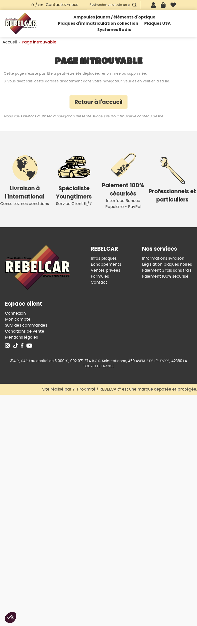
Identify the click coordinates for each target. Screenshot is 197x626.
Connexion (15, 313)
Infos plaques (104, 258)
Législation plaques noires (167, 264)
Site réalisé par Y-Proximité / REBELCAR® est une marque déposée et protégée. (119, 389)
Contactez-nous (62, 4)
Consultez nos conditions (24, 179)
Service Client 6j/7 (73, 179)
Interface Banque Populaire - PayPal (123, 179)
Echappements (106, 264)
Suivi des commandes (26, 325)
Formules (100, 276)
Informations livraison (163, 258)
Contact (99, 282)
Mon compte (17, 319)
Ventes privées (105, 270)
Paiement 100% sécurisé (165, 276)
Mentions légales (21, 337)
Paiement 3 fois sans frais (167, 270)
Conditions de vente (24, 331)
